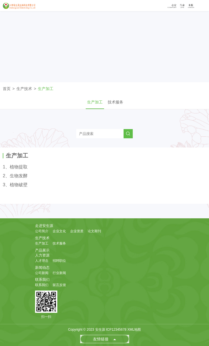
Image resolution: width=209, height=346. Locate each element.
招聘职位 (59, 261)
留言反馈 (59, 285)
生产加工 (45, 88)
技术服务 (115, 102)
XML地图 (134, 330)
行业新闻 (59, 273)
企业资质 (76, 231)
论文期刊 (94, 231)
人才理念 (41, 261)
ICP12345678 (116, 330)
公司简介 (41, 231)
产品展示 (42, 250)
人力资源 (42, 255)
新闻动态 (42, 267)
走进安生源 (44, 226)
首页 (7, 88)
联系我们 (42, 279)
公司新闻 (41, 273)
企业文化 (59, 231)
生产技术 (24, 88)
